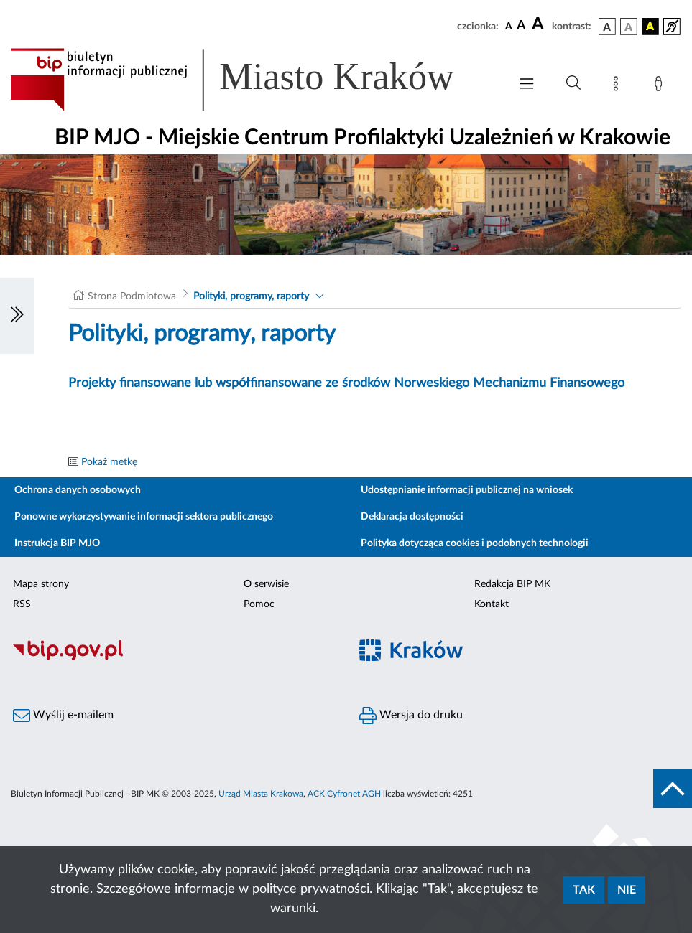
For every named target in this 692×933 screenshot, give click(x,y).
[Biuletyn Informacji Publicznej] (173, 658)
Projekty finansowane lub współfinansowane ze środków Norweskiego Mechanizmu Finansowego (346, 383)
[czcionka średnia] (521, 26)
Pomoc (259, 604)
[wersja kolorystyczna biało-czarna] (628, 26)
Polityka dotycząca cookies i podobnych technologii (475, 543)
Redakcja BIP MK (512, 584)
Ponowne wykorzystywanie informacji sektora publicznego (143, 517)
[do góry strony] (672, 788)
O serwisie (266, 584)
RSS (22, 604)
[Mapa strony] (618, 86)
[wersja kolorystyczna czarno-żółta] (650, 26)
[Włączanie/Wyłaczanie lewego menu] (17, 316)
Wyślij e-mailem (63, 715)
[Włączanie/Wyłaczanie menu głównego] (527, 85)
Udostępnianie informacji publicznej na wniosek (467, 490)
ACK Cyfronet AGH (344, 793)
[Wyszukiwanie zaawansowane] (573, 83)
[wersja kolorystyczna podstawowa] (607, 26)
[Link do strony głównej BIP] (252, 79)
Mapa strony (41, 584)
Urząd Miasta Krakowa (260, 793)
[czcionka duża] (539, 24)
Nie (626, 890)
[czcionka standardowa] (508, 25)
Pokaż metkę (109, 462)
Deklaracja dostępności (412, 517)
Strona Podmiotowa (132, 296)
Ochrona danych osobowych (77, 490)
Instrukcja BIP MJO (57, 543)
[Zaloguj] (661, 86)
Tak (584, 890)
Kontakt (491, 604)
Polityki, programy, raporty (251, 296)
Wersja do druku (411, 715)
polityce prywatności (310, 889)
